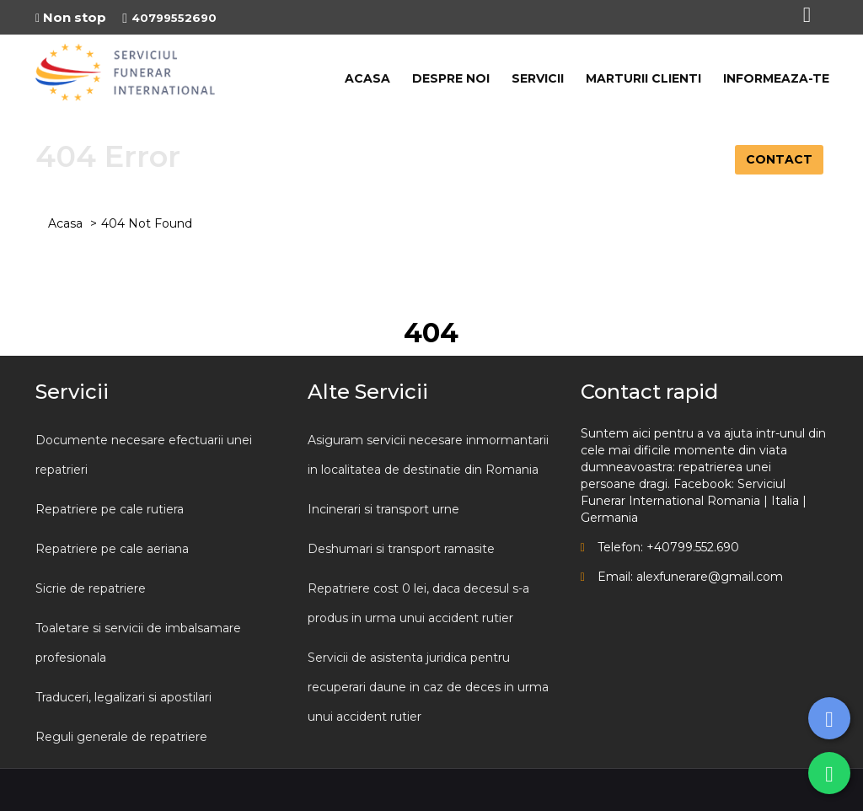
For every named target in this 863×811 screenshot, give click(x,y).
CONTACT (779, 159)
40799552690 (169, 17)
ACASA (367, 78)
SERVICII (538, 78)
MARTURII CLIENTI (643, 78)
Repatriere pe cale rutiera (109, 509)
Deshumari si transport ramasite (401, 548)
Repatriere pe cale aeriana (112, 548)
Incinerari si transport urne (383, 509)
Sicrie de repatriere (90, 588)
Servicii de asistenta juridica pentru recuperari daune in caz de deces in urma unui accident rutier (428, 687)
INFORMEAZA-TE (776, 78)
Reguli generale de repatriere (121, 736)
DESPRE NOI (451, 78)
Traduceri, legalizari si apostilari (123, 697)
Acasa (65, 223)
